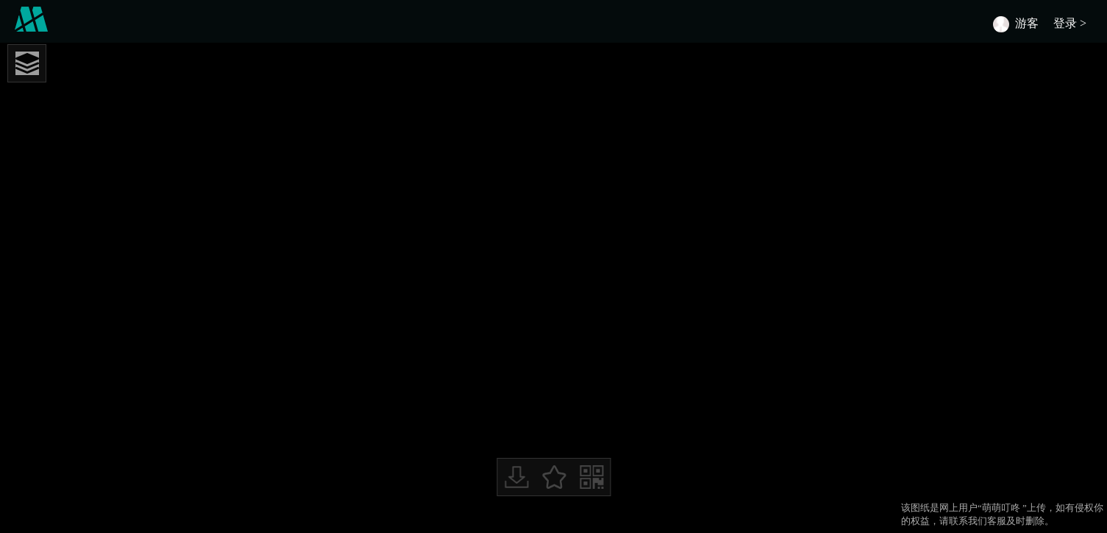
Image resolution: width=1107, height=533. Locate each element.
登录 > (1072, 23)
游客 (1027, 23)
